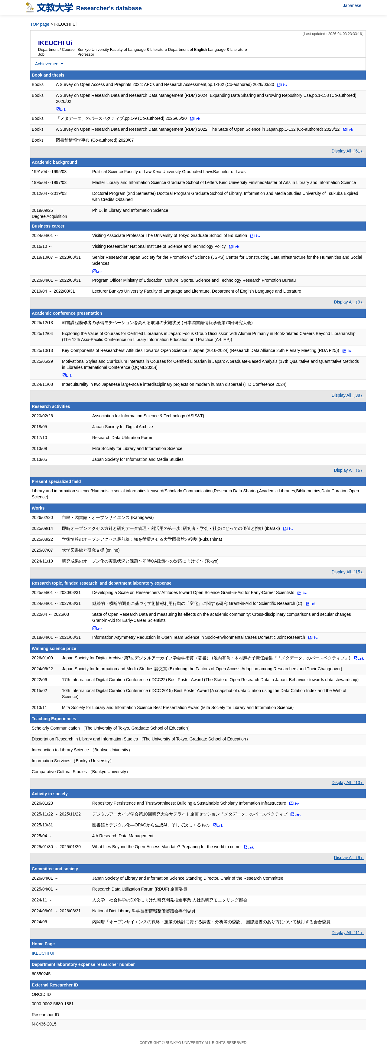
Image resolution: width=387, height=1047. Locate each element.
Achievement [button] (47, 63)
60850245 (41, 973)
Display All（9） (349, 302)
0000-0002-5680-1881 (53, 1003)
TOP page (39, 24)
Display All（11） (348, 932)
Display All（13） (348, 782)
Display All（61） (348, 151)
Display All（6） (349, 470)
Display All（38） (348, 395)
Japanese (352, 5)
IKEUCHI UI (43, 953)
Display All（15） (348, 571)
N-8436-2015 (44, 1024)
